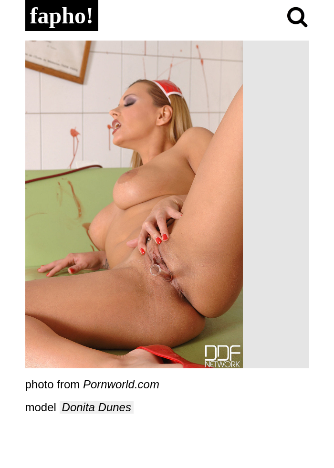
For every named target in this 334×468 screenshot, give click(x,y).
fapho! (62, 15)
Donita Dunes (96, 407)
